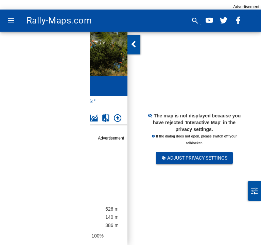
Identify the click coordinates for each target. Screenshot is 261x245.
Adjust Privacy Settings (194, 158)
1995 (88, 100)
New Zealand (36, 100)
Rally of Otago (66, 100)
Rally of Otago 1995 (67, 166)
